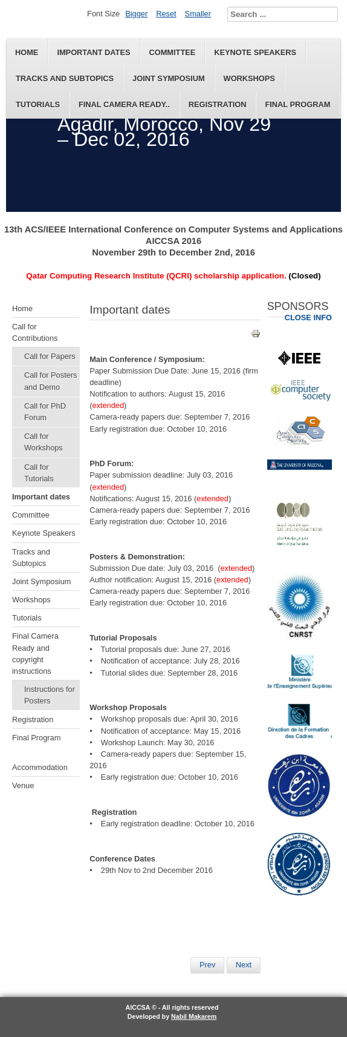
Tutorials (38, 104)
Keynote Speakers (255, 52)
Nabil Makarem (193, 1016)
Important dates (93, 52)
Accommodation (40, 767)
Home (26, 52)
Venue (23, 785)
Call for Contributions (34, 332)
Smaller (198, 13)
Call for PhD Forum (45, 411)
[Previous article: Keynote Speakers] (207, 965)
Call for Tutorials (39, 473)
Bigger (136, 13)
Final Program (297, 104)
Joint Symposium (168, 78)
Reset (166, 13)
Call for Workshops (43, 442)
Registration (218, 104)
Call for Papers (50, 356)
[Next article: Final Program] (244, 965)
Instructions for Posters (49, 695)
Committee (172, 52)
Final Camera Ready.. (124, 104)
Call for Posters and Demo (50, 380)
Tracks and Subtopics (65, 78)
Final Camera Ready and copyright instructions (35, 653)
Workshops (249, 78)
